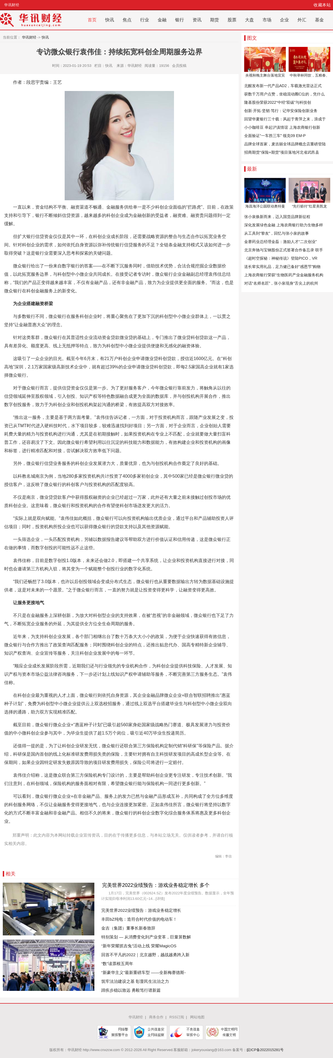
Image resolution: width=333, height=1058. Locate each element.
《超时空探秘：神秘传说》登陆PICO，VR (280, 258)
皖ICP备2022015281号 (265, 1050)
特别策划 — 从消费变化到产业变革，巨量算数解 (146, 937)
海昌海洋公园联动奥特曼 (265, 206)
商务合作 (156, 1017)
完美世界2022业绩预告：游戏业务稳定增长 (141, 910)
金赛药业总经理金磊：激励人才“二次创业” (280, 241)
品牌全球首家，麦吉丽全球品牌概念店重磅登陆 (285, 144)
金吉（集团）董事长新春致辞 (128, 928)
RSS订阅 (176, 1017)
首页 (92, 19)
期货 (214, 19)
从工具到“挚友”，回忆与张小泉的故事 (276, 233)
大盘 (249, 19)
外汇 (301, 19)
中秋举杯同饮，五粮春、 (309, 75)
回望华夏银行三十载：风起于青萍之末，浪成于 (285, 119)
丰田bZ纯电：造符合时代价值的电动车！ (139, 919)
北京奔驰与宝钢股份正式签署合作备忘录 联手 (283, 250)
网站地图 (197, 1017)
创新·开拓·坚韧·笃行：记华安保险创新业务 (280, 110)
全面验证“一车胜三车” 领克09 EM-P (275, 135)
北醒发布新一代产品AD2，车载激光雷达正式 (283, 85)
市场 (267, 19)
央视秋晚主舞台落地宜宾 (265, 75)
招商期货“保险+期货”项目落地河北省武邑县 (281, 152)
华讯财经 (11, 5)
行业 (144, 19)
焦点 (127, 19)
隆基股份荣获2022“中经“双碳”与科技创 (277, 102)
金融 (162, 19)
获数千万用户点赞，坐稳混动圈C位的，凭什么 (284, 94)
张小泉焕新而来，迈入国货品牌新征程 (277, 216)
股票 (232, 19)
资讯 (197, 19)
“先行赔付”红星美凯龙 (309, 206)
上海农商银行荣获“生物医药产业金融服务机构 (283, 275)
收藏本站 (322, 4)
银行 (179, 19)
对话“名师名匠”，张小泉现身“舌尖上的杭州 (281, 283)
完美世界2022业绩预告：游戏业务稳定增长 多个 (156, 885)
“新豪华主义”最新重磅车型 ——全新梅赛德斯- (143, 972)
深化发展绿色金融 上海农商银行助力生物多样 (283, 225)
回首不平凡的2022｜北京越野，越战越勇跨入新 (145, 954)
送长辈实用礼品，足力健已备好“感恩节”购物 (282, 266)
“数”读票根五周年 (117, 963)
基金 (319, 19)
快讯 (109, 19)
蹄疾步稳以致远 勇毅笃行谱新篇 (131, 990)
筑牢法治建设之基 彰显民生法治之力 (135, 981)
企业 (284, 19)
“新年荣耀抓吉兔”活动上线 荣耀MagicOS (138, 945)
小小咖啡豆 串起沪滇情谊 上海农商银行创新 (282, 127)
